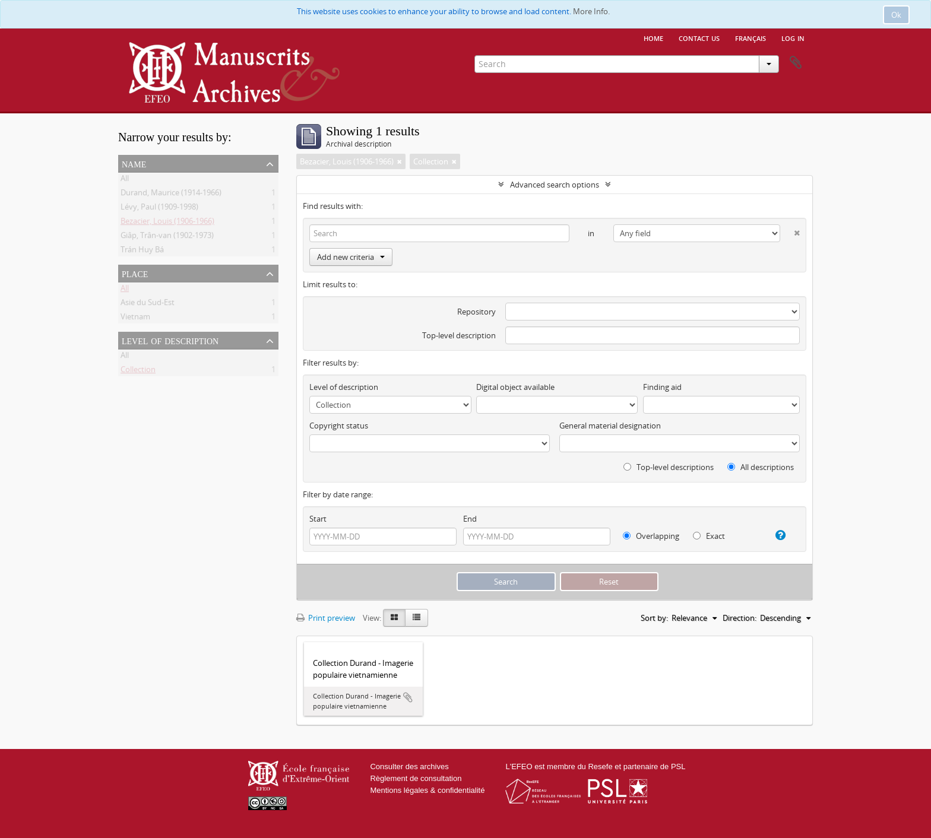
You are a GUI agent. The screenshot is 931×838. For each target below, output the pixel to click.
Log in (793, 37)
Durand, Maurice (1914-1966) (171, 194)
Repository (476, 311)
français (750, 37)
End (470, 518)
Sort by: (654, 617)
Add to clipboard (408, 697)
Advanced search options (554, 184)
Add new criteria (351, 257)
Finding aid (662, 387)
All (125, 180)
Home (653, 37)
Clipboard (795, 63)
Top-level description (459, 335)
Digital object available (515, 387)
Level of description (170, 340)
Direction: (739, 617)
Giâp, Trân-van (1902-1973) (167, 237)
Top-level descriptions (668, 467)
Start (318, 518)
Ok (896, 14)
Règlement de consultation (415, 778)
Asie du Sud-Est (148, 304)
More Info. (591, 11)
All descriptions (760, 467)
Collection (138, 371)
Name (134, 163)
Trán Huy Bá (142, 251)
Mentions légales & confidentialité (427, 790)
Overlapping (651, 536)
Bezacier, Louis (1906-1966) (167, 223)
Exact (709, 536)
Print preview (325, 617)
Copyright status (338, 425)
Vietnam (135, 318)
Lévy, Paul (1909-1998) (159, 209)
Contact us (699, 37)
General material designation (610, 425)
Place (135, 273)
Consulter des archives (409, 766)
